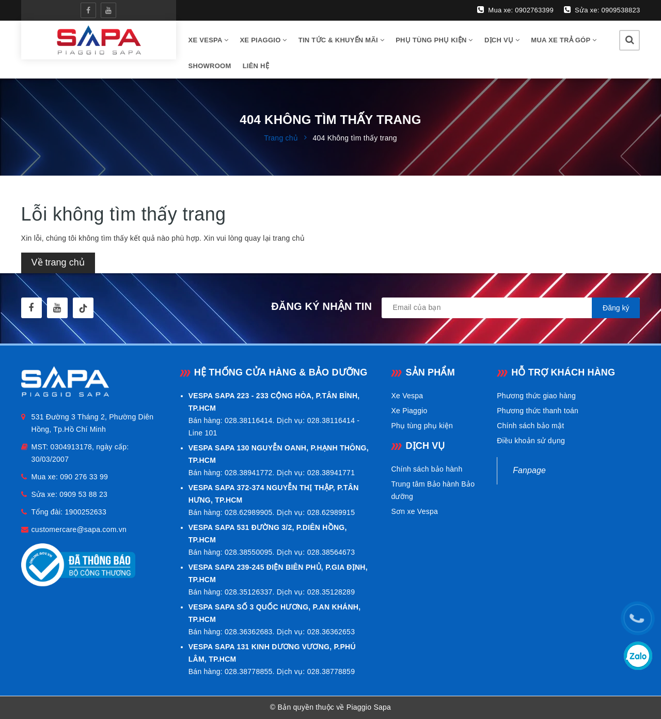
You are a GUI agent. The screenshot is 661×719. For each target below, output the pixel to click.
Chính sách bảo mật (530, 425)
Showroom (209, 66)
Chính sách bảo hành (426, 469)
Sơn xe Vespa (414, 511)
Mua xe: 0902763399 (515, 10)
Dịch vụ (502, 40)
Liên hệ (256, 66)
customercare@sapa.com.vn (79, 529)
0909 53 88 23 (83, 494)
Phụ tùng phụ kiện (434, 40)
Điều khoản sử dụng (531, 440)
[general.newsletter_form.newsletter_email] (511, 308)
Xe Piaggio (263, 40)
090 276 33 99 (84, 477)
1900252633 (85, 512)
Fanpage (529, 470)
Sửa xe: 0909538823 (602, 10)
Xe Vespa (407, 396)
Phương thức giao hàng (536, 396)
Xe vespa (208, 40)
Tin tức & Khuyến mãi (341, 40)
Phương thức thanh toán (537, 411)
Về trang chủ (58, 262)
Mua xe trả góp (563, 40)
